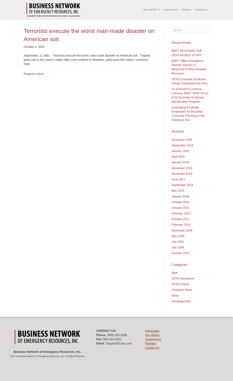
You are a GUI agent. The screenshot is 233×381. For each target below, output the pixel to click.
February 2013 (181, 213)
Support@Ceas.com (119, 343)
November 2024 (182, 139)
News (40, 73)
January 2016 (180, 196)
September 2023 (182, 145)
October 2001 (180, 253)
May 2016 (178, 190)
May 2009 (178, 236)
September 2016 (182, 185)
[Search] (191, 30)
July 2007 (178, 241)
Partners (186, 9)
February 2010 (181, 224)
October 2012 (180, 219)
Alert (175, 272)
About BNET (150, 9)
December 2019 (182, 168)
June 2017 (178, 179)
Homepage (152, 330)
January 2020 (180, 162)
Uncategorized (181, 301)
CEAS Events (180, 284)
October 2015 (180, 202)
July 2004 (178, 247)
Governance (171, 9)
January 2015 (180, 207)
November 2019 (182, 173)
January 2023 (180, 151)
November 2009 (182, 230)
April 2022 (178, 156)
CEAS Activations (183, 278)
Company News (182, 289)
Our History (152, 335)
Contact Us (201, 9)
